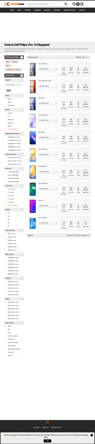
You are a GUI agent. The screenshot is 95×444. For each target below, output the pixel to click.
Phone (10, 99)
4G (8, 223)
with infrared (11, 346)
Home (12, 10)
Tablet (9, 102)
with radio (11, 352)
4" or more (11, 199)
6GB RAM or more (13, 271)
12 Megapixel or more (14, 140)
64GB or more (12, 243)
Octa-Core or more (13, 291)
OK (47, 441)
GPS (9, 329)
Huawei (10, 113)
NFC (9, 333)
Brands (47, 10)
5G (8, 226)
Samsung (10, 123)
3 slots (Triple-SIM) (13, 178)
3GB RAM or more (13, 264)
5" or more (11, 202)
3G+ (9, 219)
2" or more (11, 192)
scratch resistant (13, 336)
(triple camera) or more (14, 161)
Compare (37, 10)
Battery (14, 299)
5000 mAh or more (13, 312)
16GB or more (12, 237)
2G (8, 213)
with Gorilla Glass (13, 342)
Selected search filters (14, 57)
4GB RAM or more (13, 267)
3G (8, 216)
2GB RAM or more (13, 261)
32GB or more (12, 240)
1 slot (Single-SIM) (13, 172)
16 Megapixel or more (12, 69)
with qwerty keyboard (14, 349)
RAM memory (14, 254)
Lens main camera (14, 154)
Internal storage (14, 230)
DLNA (9, 326)
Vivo (7, 65)
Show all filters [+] (13, 129)
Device (14, 96)
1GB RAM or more (13, 257)
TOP (48, 423)
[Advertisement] (47, 27)
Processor (14, 278)
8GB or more (11, 234)
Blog (19, 10)
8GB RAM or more (13, 274)
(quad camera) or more (14, 164)
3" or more (11, 196)
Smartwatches (69, 10)
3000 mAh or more (13, 305)
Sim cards (14, 168)
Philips (14, 62)
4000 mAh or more (13, 309)
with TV (10, 355)
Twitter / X (78, 4)
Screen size (14, 186)
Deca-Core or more (13, 295)
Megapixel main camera (14, 134)
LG (8, 116)
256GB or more (12, 250)
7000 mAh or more (13, 318)
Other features (14, 323)
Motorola (10, 119)
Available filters (14, 75)
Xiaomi (10, 126)
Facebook (82, 4)
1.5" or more (11, 189)
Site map (37, 427)
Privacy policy (56, 427)
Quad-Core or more (13, 285)
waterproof (11, 339)
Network (14, 210)
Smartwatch (11, 105)
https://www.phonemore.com (14, 4)
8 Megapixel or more (14, 137)
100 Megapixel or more (14, 150)
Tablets (82, 10)
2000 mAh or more (13, 302)
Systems (57, 10)
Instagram (74, 4)
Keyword (14, 80)
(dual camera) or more (14, 157)
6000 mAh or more (13, 315)
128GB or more (12, 247)
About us (45, 427)
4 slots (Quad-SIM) (13, 181)
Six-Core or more (13, 288)
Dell (7, 62)
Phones (28, 10)
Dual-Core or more (13, 281)
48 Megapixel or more (14, 147)
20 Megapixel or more (14, 143)
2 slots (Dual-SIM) (13, 175)
